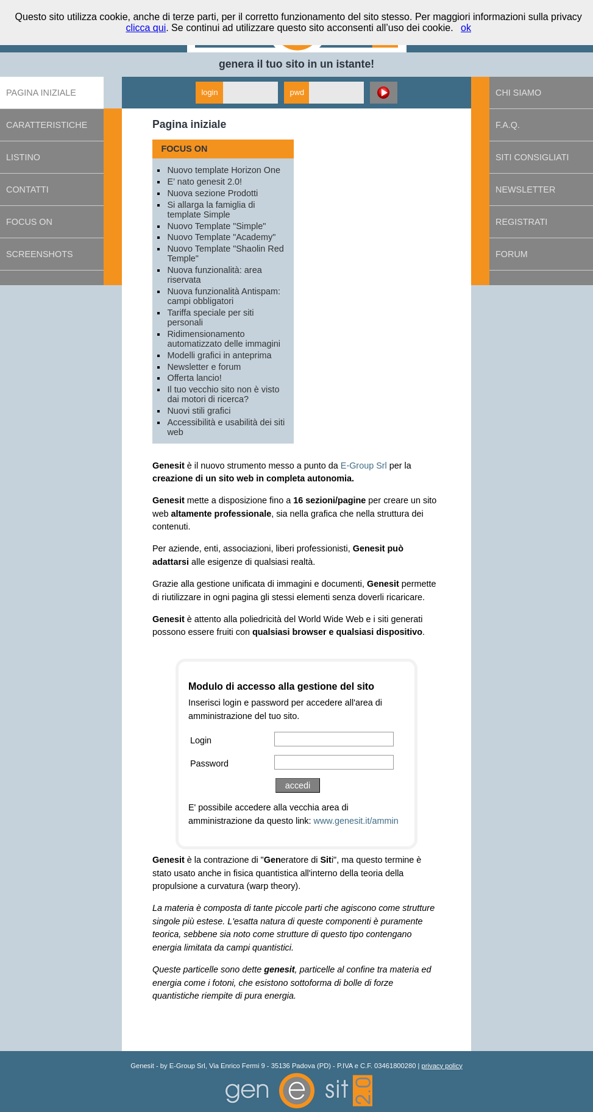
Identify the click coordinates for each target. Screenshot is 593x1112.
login (210, 92)
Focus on (29, 222)
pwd (297, 92)
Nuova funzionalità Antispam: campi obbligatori (223, 296)
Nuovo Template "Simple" (216, 226)
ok (466, 28)
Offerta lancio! (194, 378)
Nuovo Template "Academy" (221, 237)
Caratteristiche (46, 125)
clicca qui (146, 28)
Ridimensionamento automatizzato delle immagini (223, 339)
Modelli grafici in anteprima (219, 355)
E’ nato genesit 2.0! (204, 181)
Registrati (521, 222)
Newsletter (525, 189)
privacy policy (442, 1065)
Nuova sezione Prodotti (212, 193)
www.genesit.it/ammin (356, 821)
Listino (23, 157)
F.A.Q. (507, 125)
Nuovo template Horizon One (223, 170)
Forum (511, 254)
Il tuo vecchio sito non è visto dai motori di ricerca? (223, 394)
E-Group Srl (364, 465)
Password (209, 763)
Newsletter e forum (204, 367)
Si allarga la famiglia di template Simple (211, 209)
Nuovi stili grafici (198, 411)
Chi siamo (518, 92)
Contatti (27, 189)
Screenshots (39, 254)
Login (200, 740)
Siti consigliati (532, 157)
